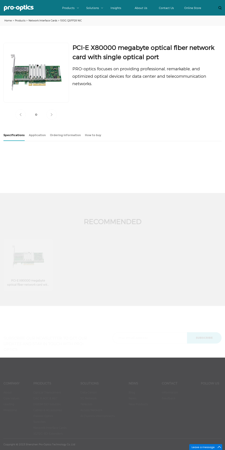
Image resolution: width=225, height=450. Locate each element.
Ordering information (65, 135)
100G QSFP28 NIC (71, 20)
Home (8, 20)
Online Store (192, 8)
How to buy (93, 135)
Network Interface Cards (42, 20)
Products (68, 8)
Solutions (92, 8)
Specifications (14, 135)
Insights (116, 8)
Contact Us (166, 8)
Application (37, 135)
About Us (141, 8)
